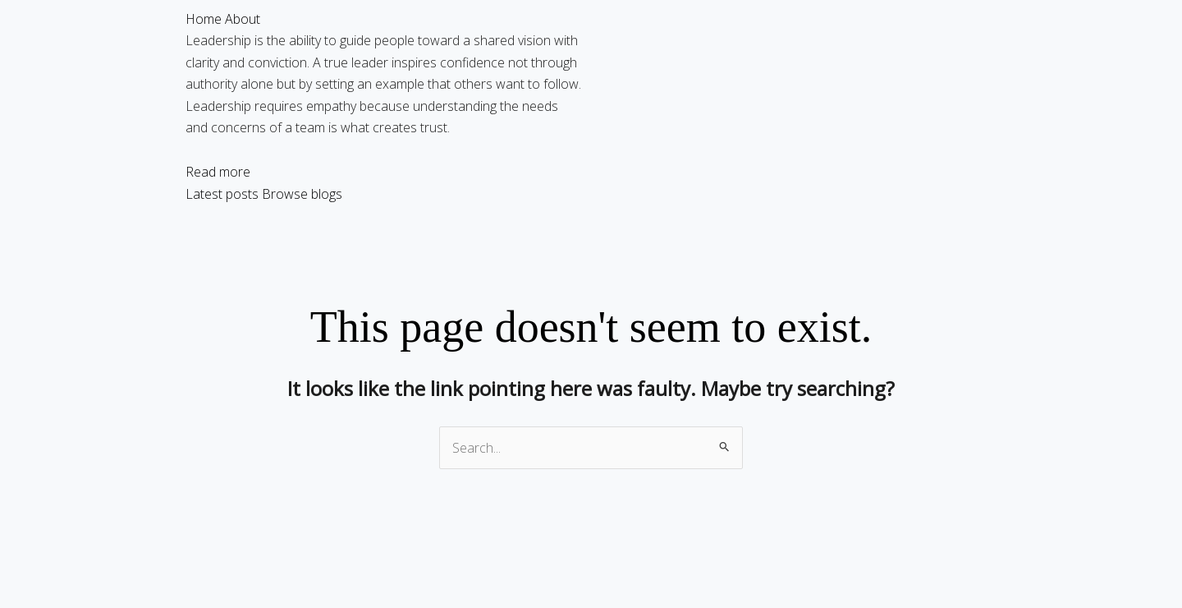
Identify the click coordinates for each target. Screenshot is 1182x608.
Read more (218, 172)
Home (204, 19)
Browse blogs (302, 194)
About (242, 19)
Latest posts (222, 194)
